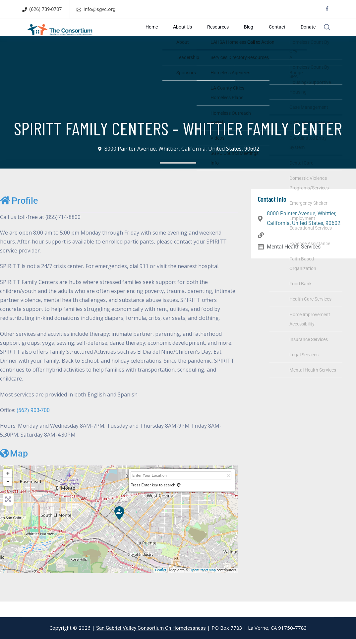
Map (14, 469)
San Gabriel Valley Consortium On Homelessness (151, 628)
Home (196, 35)
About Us (217, 35)
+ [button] (8, 488)
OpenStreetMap (203, 586)
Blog (263, 35)
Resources (242, 35)
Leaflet (160, 586)
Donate (302, 35)
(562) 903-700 (33, 426)
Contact (281, 35)
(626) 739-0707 (45, 9)
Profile (19, 216)
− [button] (8, 497)
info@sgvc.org (99, 9)
